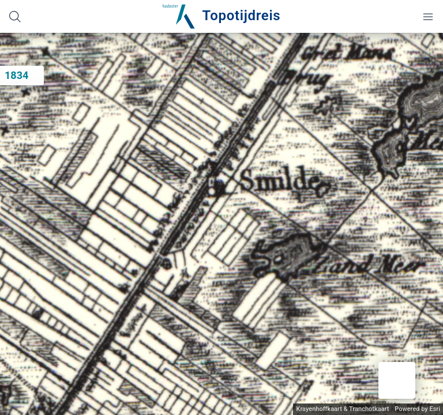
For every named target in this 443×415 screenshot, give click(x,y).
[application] (221, 224)
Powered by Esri (417, 409)
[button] (396, 380)
